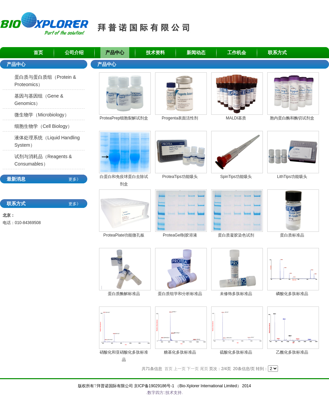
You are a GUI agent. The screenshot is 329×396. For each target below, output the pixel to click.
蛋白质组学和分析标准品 (180, 293)
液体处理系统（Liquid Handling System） (47, 141)
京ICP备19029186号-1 (154, 386)
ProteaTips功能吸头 (180, 176)
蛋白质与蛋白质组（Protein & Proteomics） (45, 80)
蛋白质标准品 (292, 235)
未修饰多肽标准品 (236, 293)
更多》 (74, 179)
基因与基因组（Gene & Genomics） (38, 99)
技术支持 (174, 392)
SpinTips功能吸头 (236, 176)
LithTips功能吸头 (292, 176)
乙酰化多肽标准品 (292, 352)
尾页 (204, 368)
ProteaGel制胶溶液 (180, 235)
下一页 (193, 368)
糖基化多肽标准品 (180, 352)
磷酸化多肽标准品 (292, 293)
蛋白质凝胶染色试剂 (236, 235)
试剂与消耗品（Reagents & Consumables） (43, 160)
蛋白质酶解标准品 (124, 293)
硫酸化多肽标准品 (236, 352)
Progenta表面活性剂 (180, 118)
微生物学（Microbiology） (41, 114)
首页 (168, 368)
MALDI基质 (236, 118)
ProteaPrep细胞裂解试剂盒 (124, 118)
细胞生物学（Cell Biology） (43, 126)
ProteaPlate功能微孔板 (124, 235)
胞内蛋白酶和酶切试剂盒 (292, 118)
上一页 (180, 368)
